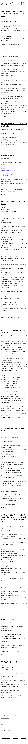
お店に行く (23, 738)
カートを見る (15, 738)
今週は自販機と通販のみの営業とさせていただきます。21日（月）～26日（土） (13, 14)
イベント (2, 727)
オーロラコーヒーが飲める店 (6, 733)
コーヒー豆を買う (6, 738)
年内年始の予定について (9, 662)
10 (13, 708)
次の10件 (17, 708)
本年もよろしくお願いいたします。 (12, 619)
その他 (2, 724)
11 (14, 708)
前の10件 (2, 708)
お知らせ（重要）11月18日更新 (11, 56)
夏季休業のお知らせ (7, 155)
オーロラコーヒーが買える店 (6, 730)
